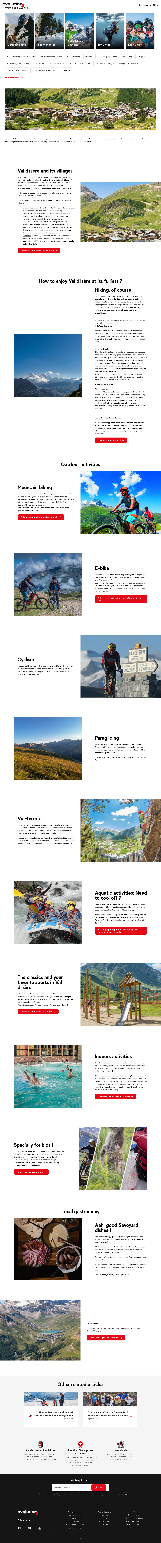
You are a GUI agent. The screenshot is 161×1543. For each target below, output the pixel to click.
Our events (118, 5)
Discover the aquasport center (115, 1096)
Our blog (104, 1525)
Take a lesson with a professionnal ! (41, 517)
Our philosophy (104, 1512)
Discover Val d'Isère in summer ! (39, 250)
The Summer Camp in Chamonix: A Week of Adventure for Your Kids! (108, 1414)
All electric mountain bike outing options (119, 599)
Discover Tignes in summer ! (106, 1338)
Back (10, 61)
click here (127, 1495)
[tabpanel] (40, 1450)
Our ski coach (85, 5)
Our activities (44, 5)
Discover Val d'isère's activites (38, 1011)
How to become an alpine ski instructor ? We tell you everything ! (51, 1414)
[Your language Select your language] (155, 5)
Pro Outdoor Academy (75, 1525)
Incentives (102, 5)
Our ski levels (75, 1528)
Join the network (104, 1515)
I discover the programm (31, 1172)
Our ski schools (75, 1518)
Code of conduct (134, 1527)
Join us (104, 1518)
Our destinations (64, 5)
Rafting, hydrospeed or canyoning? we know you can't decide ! (118, 930)
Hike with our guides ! (111, 440)
